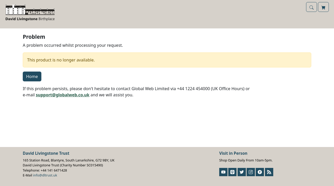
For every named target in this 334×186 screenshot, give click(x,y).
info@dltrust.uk (45, 175)
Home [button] (32, 76)
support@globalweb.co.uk (62, 95)
